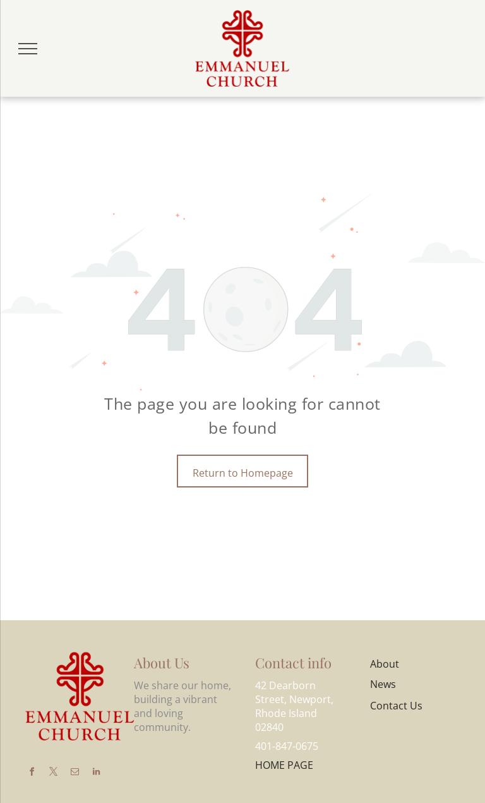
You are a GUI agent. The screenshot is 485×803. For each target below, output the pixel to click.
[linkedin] (96, 774)
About (384, 664)
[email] (74, 774)
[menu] (27, 48)
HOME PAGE (284, 765)
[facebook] (31, 774)
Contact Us (396, 706)
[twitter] (53, 774)
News (383, 684)
